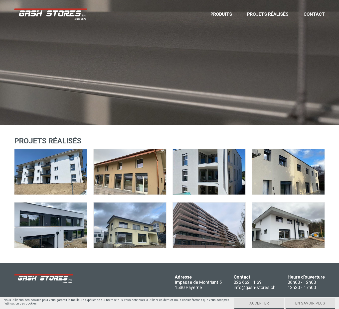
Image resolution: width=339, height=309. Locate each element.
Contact (314, 14)
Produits (221, 14)
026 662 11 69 (248, 282)
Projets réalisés (268, 14)
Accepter (259, 303)
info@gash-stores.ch (255, 287)
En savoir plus (310, 303)
